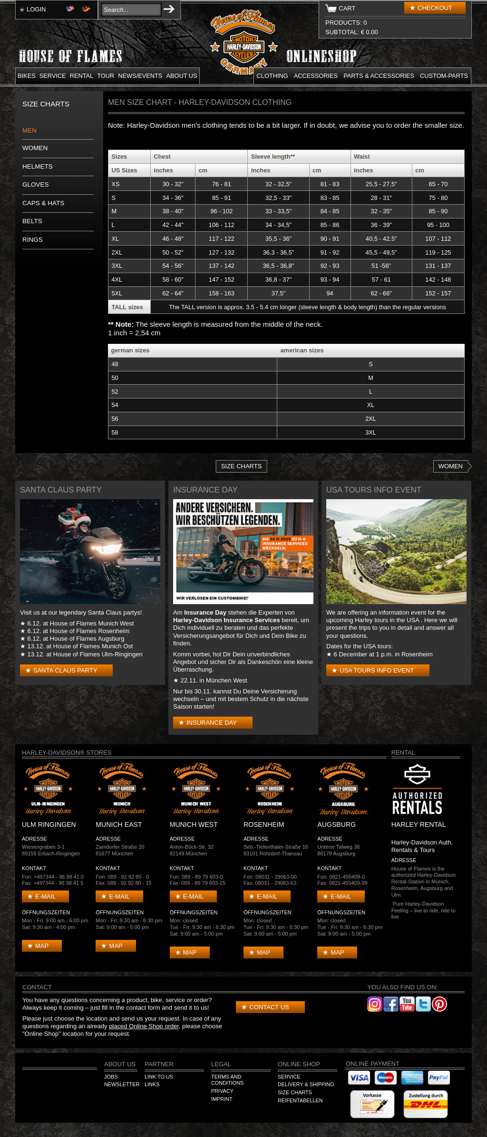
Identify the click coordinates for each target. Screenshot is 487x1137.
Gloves (35, 184)
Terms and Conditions (227, 1080)
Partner (159, 1064)
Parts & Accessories (378, 75)
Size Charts (241, 466)
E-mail (45, 896)
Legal (221, 1064)
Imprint (222, 1099)
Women (35, 148)
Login (36, 9)
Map (42, 945)
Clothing (272, 75)
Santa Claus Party (65, 670)
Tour (105, 75)
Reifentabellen (300, 1100)
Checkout (435, 7)
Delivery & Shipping (306, 1084)
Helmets (37, 166)
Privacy (222, 1091)
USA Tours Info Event (377, 670)
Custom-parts (444, 75)
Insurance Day (211, 722)
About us (181, 75)
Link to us (159, 1077)
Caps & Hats (43, 203)
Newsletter (121, 1084)
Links (152, 1084)
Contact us (269, 1007)
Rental (82, 75)
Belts (32, 221)
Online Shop (299, 1064)
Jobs (110, 1077)
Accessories (316, 75)
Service (52, 75)
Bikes (27, 75)
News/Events (140, 75)
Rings (32, 239)
